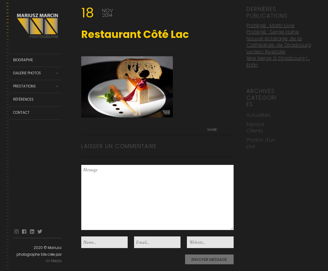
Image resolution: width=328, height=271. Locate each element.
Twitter (39, 232)
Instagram (16, 232)
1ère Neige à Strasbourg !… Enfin (278, 61)
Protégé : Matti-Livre (270, 25)
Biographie (23, 60)
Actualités (258, 114)
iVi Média (54, 260)
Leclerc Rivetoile (265, 51)
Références (23, 99)
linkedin (32, 232)
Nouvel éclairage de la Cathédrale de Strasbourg (278, 41)
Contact (21, 112)
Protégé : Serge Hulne (272, 31)
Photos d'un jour (260, 142)
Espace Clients (255, 127)
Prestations (24, 86)
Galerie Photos (27, 73)
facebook (24, 232)
